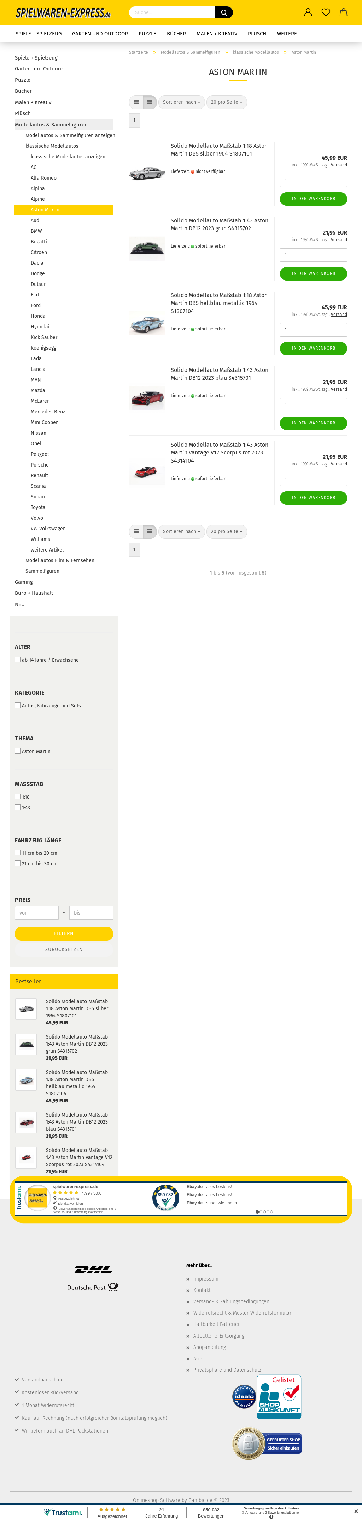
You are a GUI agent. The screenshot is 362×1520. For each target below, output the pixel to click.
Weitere (287, 33)
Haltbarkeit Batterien (217, 1324)
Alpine (38, 199)
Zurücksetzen (64, 950)
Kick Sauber (44, 337)
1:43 (22, 807)
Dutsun (39, 284)
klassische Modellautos (51, 146)
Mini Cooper (44, 422)
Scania (38, 486)
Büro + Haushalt (34, 593)
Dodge (38, 274)
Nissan (38, 433)
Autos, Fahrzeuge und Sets (48, 705)
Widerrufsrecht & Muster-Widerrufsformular (242, 1313)
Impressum (205, 1279)
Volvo (37, 518)
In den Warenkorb (313, 198)
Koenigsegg (43, 348)
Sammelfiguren (42, 571)
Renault (39, 476)
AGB (197, 1359)
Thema (24, 738)
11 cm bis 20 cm (36, 853)
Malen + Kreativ (217, 33)
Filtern (64, 934)
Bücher (176, 33)
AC (33, 167)
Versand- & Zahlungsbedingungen (231, 1302)
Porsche (40, 465)
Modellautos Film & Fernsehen (59, 561)
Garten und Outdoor (100, 33)
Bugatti (39, 242)
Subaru (39, 497)
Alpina (38, 189)
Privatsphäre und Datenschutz (227, 1370)
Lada (36, 359)
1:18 (22, 797)
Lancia (38, 369)
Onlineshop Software (156, 1500)
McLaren (40, 401)
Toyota (38, 507)
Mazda (38, 391)
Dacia (37, 263)
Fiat (35, 295)
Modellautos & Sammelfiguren (51, 125)
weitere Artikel (47, 550)
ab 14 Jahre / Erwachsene (47, 660)
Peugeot (40, 454)
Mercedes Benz (48, 412)
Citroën (39, 252)
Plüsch (257, 33)
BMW (36, 231)
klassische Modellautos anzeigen (68, 157)
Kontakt (202, 1290)
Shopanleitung (209, 1347)
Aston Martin (45, 210)
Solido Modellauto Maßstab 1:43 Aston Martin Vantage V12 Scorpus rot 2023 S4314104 (219, 452)
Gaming (24, 582)
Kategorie (30, 692)
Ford (36, 306)
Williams (40, 539)
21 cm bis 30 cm (36, 863)
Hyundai (40, 327)
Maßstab (29, 784)
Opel (36, 444)
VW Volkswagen (48, 529)
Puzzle (147, 33)
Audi (36, 220)
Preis (23, 900)
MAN (36, 380)
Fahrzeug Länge (38, 840)
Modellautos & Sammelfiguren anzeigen (69, 135)
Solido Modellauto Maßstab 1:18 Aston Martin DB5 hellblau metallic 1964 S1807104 (219, 303)
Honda (38, 316)
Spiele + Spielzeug (39, 33)
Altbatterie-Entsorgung (218, 1336)
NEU (20, 604)
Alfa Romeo (44, 178)
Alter (23, 647)
